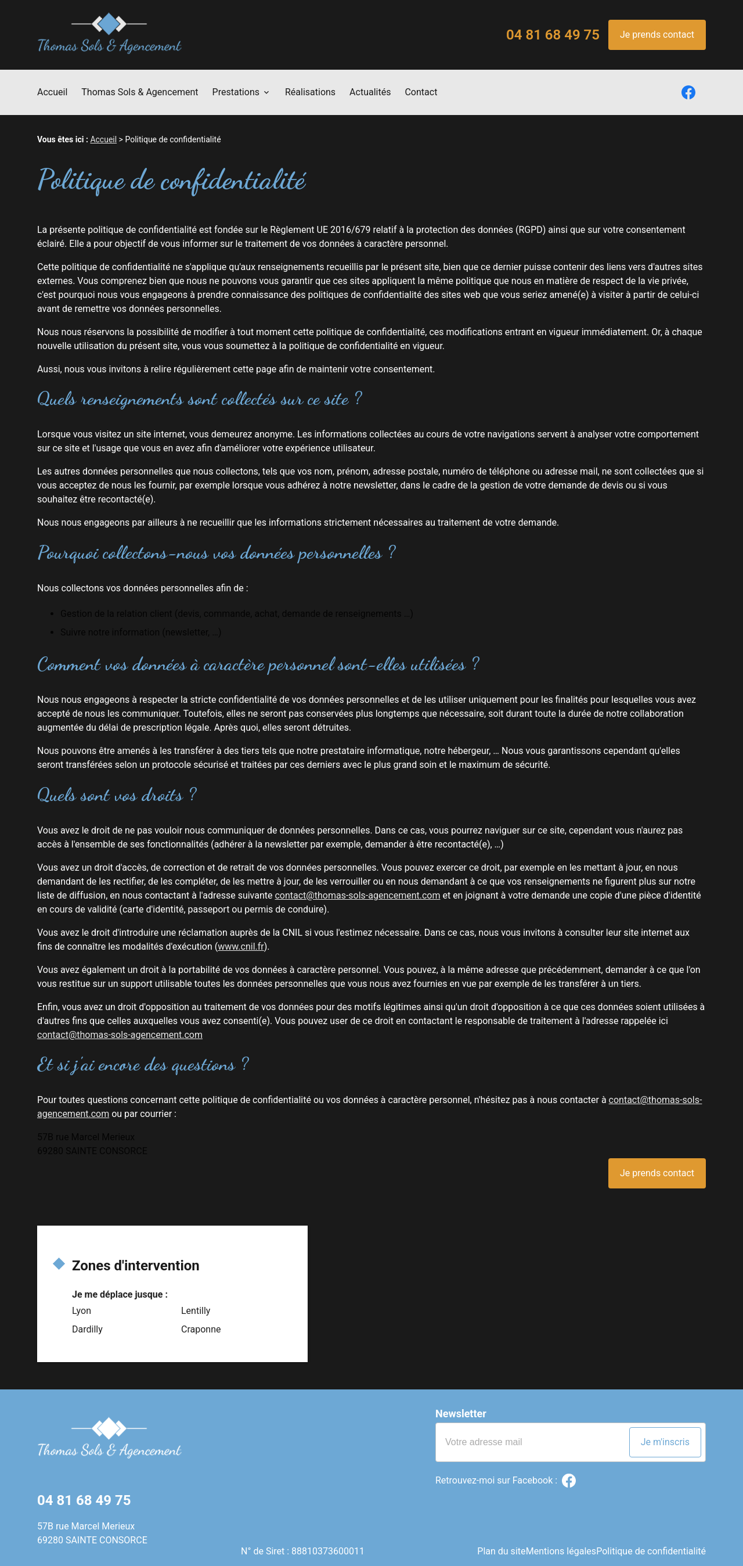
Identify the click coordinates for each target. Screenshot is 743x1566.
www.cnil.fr (241, 946)
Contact (421, 92)
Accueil (52, 92)
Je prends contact (657, 34)
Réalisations (310, 92)
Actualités (370, 92)
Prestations (235, 92)
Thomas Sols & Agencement (139, 92)
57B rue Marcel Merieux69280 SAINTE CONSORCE (92, 1533)
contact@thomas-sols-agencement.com (357, 895)
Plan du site (488, 1540)
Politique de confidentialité (651, 1540)
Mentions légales (554, 1540)
